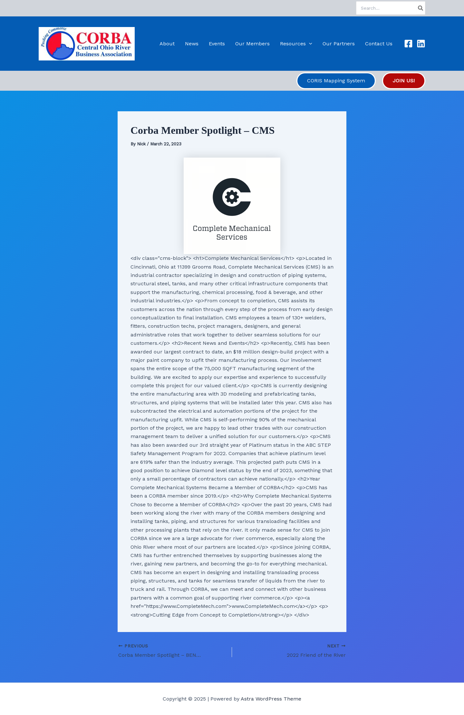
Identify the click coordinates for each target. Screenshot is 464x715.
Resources (296, 43)
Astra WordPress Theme (271, 699)
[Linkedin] (421, 43)
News (191, 44)
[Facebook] (408, 43)
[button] (336, 80)
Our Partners (339, 44)
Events (217, 44)
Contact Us (378, 44)
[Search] (421, 8)
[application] (309, 43)
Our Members (252, 44)
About (167, 44)
